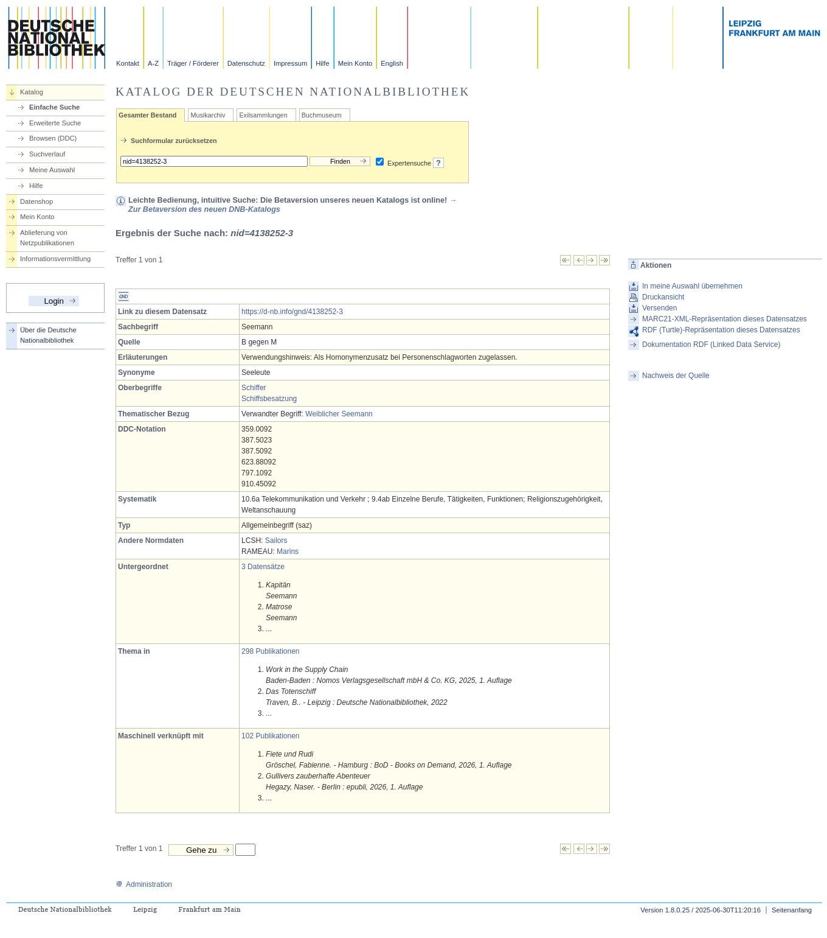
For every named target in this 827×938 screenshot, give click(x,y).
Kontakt (127, 63)
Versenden (659, 308)
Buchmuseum (322, 115)
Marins (288, 551)
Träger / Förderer (193, 63)
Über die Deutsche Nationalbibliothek (48, 335)
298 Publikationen (270, 651)
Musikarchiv (207, 115)
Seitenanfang (792, 910)
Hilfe (322, 63)
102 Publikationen (270, 736)
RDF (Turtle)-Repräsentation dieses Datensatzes (721, 330)
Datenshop (36, 201)
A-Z (153, 63)
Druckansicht (663, 297)
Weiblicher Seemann (339, 414)
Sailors (276, 540)
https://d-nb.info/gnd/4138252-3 (292, 311)
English (392, 63)
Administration (144, 884)
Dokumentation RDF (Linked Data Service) (711, 344)
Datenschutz (246, 63)
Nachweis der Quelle (676, 375)
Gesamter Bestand (147, 115)
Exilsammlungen (263, 115)
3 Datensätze (263, 566)
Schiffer (253, 387)
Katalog (31, 92)
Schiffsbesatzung (269, 398)
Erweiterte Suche (55, 123)
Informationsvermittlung (55, 258)
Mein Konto (355, 63)
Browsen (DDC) (53, 138)
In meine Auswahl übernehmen (692, 286)
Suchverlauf (47, 154)
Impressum (290, 63)
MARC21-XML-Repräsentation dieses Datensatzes (724, 319)
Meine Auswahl (52, 169)
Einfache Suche (54, 107)
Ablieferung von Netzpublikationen (47, 238)
